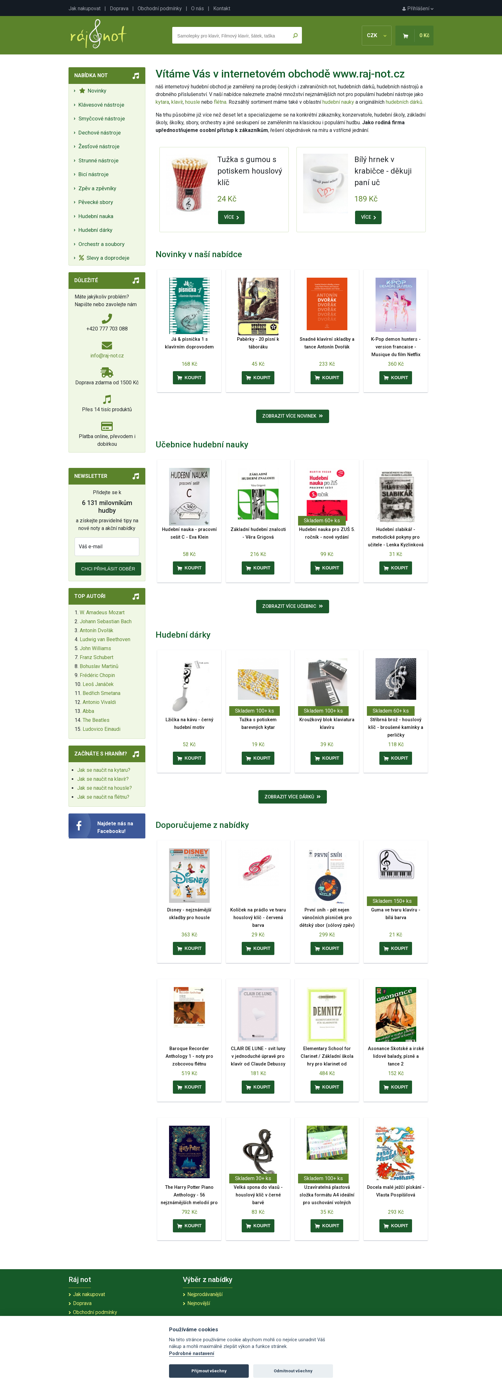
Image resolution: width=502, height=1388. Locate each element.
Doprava (119, 8)
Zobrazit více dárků (292, 797)
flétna (220, 102)
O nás (197, 8)
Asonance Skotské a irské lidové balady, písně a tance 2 (396, 1056)
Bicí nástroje (93, 174)
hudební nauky (338, 102)
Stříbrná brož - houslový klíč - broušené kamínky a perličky (395, 727)
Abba (88, 711)
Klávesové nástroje (101, 105)
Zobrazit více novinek (292, 416)
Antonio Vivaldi (99, 702)
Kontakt (221, 8)
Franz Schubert (96, 657)
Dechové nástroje (99, 132)
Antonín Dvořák (96, 630)
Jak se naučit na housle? (104, 788)
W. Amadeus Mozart (102, 612)
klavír (177, 102)
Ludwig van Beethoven (105, 639)
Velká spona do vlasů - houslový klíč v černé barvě (258, 1195)
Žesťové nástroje (98, 146)
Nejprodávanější (205, 1294)
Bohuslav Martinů (99, 666)
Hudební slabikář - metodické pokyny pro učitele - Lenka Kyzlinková (396, 537)
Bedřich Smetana (101, 693)
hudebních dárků (404, 102)
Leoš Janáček (98, 684)
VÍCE (231, 217)
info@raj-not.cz (107, 356)
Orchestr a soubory (101, 244)
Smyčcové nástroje (101, 118)
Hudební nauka (95, 216)
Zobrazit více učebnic (292, 606)
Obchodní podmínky (160, 8)
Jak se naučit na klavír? (103, 779)
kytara (162, 102)
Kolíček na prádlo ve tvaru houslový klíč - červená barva (258, 917)
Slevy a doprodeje (104, 258)
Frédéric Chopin (97, 675)
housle (193, 102)
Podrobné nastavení (191, 1353)
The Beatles (96, 720)
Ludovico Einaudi (101, 729)
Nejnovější (198, 1303)
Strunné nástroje (98, 160)
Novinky (92, 90)
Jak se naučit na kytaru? (103, 770)
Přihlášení (417, 8)
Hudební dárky (95, 230)
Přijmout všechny (209, 1370)
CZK (376, 35)
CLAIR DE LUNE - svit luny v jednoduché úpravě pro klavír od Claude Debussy (258, 1056)
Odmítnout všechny (293, 1370)
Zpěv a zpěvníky (97, 188)
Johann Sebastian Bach (106, 621)
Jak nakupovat (85, 8)
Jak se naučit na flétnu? (103, 797)
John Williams (95, 648)
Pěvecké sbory (95, 202)
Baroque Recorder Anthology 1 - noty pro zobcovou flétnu (189, 1056)
